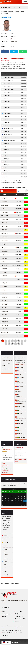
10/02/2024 (5, 247)
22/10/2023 (4, 293)
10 (9, 343)
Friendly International (8, 140)
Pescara (19, 297)
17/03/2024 (5, 223)
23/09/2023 (5, 311)
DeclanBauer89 (19, 395)
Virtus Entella (18, 254)
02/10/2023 (4, 307)
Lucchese (19, 272)
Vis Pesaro (18, 198)
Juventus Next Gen (17, 265)
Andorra (5, 542)
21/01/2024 (4, 258)
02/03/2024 (4, 233)
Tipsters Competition (20, 619)
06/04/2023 (4, 332)
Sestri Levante (18, 208)
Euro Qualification (7, 128)
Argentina (5, 554)
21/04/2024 (5, 208)
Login (19, 1)
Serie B (4, 98)
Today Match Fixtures (7, 360)
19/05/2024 (5, 198)
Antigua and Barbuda (5, 550)
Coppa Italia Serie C (8, 77)
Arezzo (20, 226)
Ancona (19, 300)
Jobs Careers (18, 633)
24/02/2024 (4, 237)
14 (21, 343)
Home (3, 611)
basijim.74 (19, 447)
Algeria (4, 539)
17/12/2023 (4, 269)
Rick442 (19, 374)
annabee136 (20, 437)
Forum (16, 621)
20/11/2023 (4, 276)
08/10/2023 (4, 300)
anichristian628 (19, 382)
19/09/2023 (4, 315)
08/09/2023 (4, 318)
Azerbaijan (5, 574)
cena (18, 430)
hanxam (19, 427)
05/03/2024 (4, 230)
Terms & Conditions (7, 633)
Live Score (17, 614)
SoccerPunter (4, 7)
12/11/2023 (4, 279)
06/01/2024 (5, 261)
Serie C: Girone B (7, 83)
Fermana (19, 247)
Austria (4, 571)
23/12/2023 (4, 265)
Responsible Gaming (7, 630)
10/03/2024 (5, 226)
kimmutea (19, 403)
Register (25, 1)
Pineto (20, 230)
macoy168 (19, 371)
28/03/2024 (4, 219)
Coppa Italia (6, 95)
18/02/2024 (5, 240)
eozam (19, 423)
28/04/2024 (4, 205)
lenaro (18, 420)
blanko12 (19, 367)
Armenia (5, 558)
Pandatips (19, 400)
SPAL (20, 322)
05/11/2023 (4, 286)
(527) (8, 191)
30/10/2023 (4, 290)
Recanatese (18, 201)
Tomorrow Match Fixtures (6, 370)
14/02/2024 (5, 244)
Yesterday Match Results (6, 364)
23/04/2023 (4, 325)
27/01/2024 (5, 254)
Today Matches (19, 616)
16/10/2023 (4, 297)
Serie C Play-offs (7, 80)
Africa (4, 532)
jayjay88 (19, 386)
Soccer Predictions (7, 614)
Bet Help (4, 616)
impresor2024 (18, 390)
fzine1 (18, 413)
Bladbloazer (20, 434)
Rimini (20, 216)
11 (12, 343)
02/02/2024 (4, 251)
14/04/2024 (4, 212)
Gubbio (20, 311)
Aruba (4, 561)
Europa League (7, 134)
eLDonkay (19, 417)
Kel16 (18, 410)
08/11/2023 (4, 283)
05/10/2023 (4, 304)
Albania (4, 535)
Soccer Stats (18, 611)
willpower (19, 377)
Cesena (19, 279)
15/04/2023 (4, 329)
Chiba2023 (20, 407)
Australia (5, 568)
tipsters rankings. (20, 364)
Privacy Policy (5, 635)
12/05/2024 (4, 201)
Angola (4, 546)
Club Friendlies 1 (7, 113)
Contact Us (18, 630)
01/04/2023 (5, 336)
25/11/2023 (4, 272)
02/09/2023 (4, 322)
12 (15, 343)
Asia (4, 564)
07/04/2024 (4, 216)
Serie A (4, 104)
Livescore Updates (6, 357)
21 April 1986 (14, 41)
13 (18, 343)
